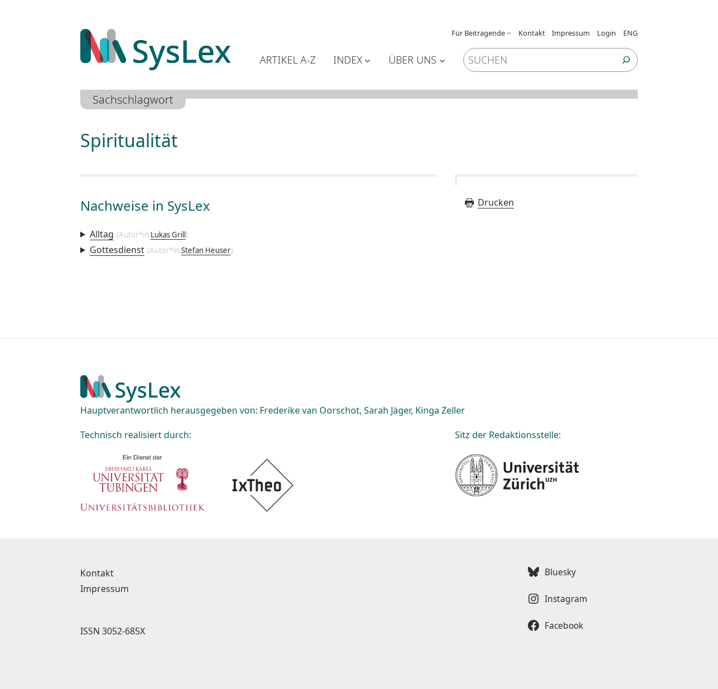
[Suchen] (626, 60)
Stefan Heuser (206, 250)
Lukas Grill (168, 235)
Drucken (489, 202)
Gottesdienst (117, 250)
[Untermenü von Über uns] (442, 60)
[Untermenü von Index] (368, 60)
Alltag (102, 234)
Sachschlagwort (133, 99)
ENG (630, 33)
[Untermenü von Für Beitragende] (509, 33)
